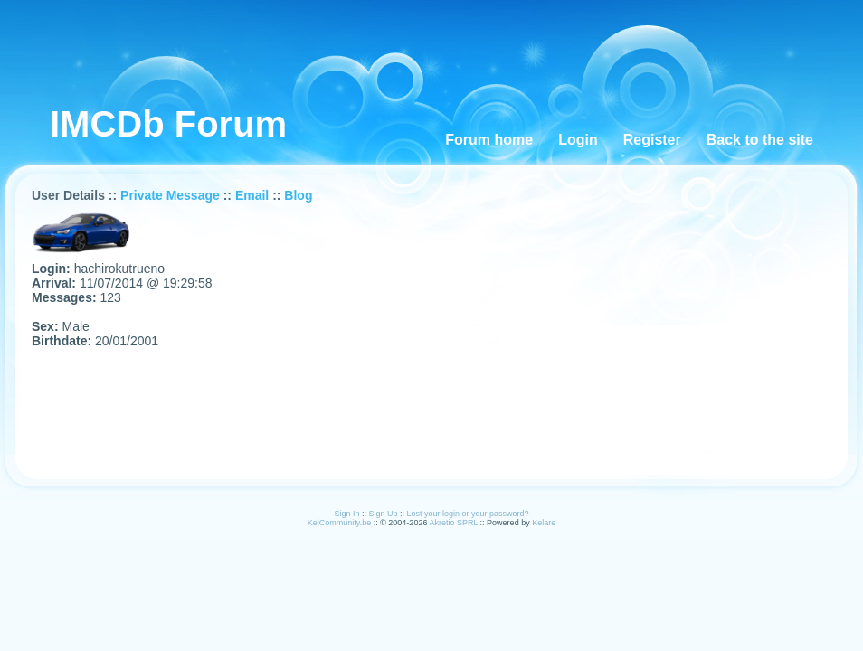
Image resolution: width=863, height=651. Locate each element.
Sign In (346, 513)
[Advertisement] (358, 41)
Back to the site (760, 139)
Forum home (489, 139)
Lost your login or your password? (468, 513)
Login (578, 139)
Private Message (170, 195)
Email (252, 195)
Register (652, 139)
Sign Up (382, 513)
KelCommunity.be (341, 522)
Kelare (543, 522)
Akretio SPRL (454, 522)
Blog (298, 195)
